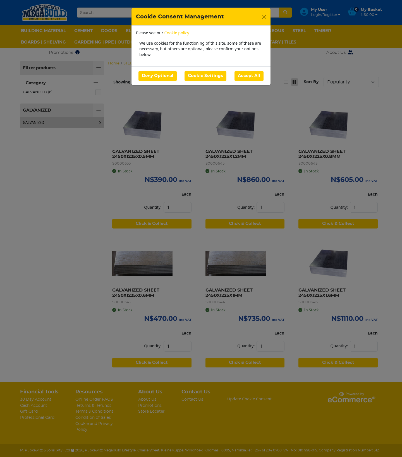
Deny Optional (157, 76)
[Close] (264, 17)
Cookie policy (176, 32)
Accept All (249, 76)
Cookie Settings (205, 76)
